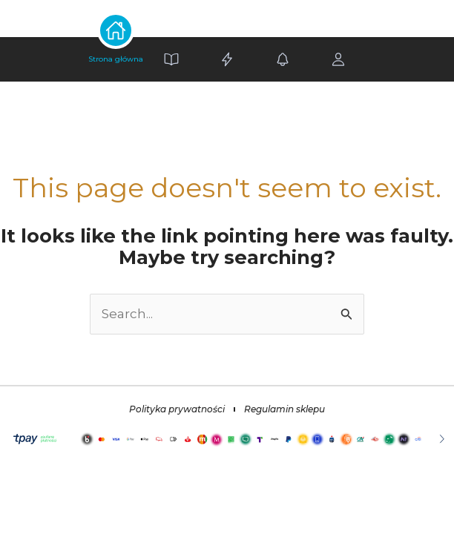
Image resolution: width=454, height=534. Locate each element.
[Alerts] (283, 59)
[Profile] (338, 59)
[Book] (172, 59)
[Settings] (227, 59)
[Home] (116, 59)
